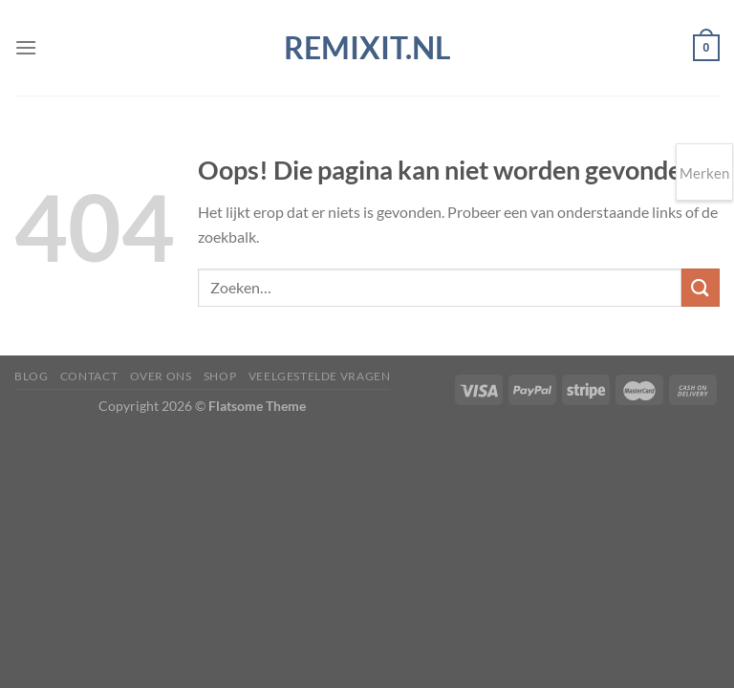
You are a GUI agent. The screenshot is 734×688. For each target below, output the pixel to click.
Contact (89, 376)
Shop (220, 376)
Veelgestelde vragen (319, 376)
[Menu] (25, 47)
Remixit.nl (367, 47)
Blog (31, 376)
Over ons (161, 376)
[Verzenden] (700, 287)
